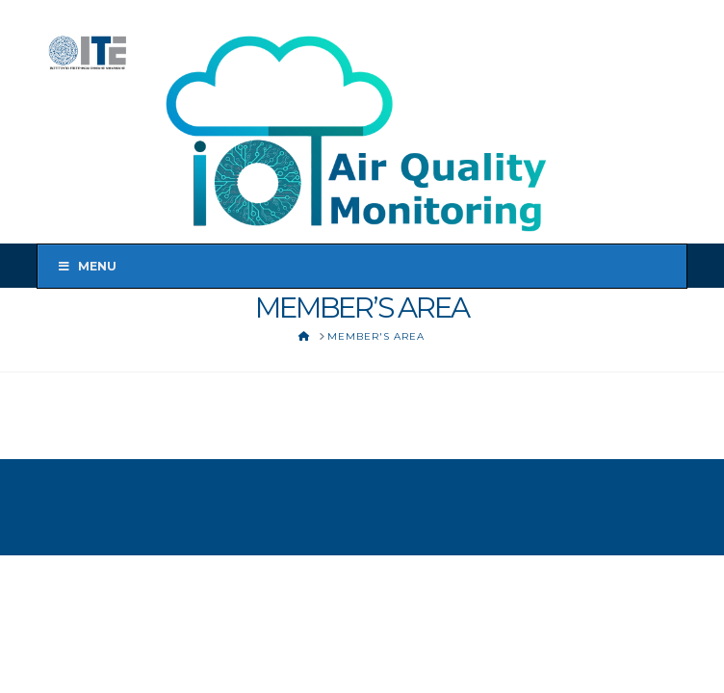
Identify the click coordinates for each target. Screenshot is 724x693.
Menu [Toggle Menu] (87, 266)
